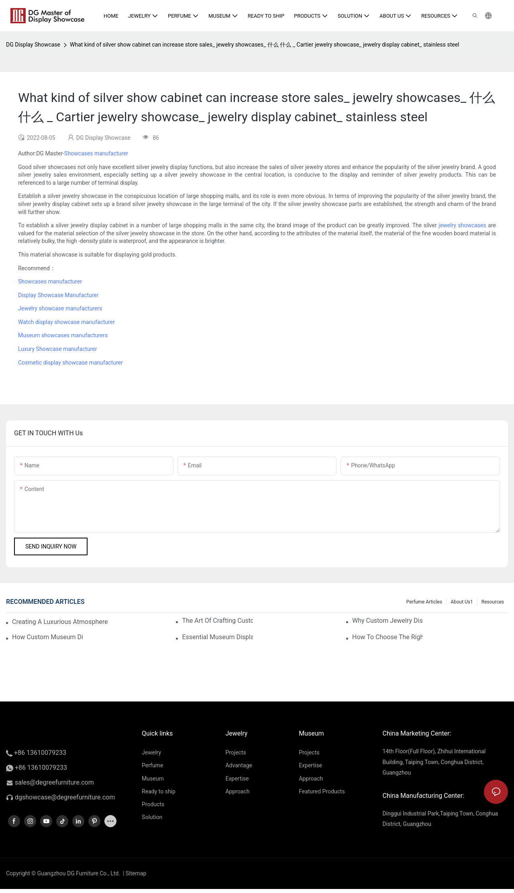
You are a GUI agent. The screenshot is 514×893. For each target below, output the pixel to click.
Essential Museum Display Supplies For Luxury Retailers (217, 637)
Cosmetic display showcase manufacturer (70, 362)
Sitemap (135, 873)
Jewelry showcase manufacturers (60, 308)
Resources (492, 602)
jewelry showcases (462, 225)
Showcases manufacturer (96, 153)
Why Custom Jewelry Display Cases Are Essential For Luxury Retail (387, 620)
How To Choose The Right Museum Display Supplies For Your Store (387, 637)
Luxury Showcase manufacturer (57, 349)
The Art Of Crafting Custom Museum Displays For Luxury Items (217, 620)
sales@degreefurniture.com (54, 782)
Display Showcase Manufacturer (58, 295)
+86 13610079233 (36, 752)
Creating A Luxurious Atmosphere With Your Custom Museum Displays (61, 622)
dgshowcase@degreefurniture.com (65, 797)
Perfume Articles (424, 602)
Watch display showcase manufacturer (66, 322)
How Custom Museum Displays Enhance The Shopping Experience (47, 637)
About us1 (462, 602)
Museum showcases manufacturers (63, 335)
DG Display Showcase (33, 44)
